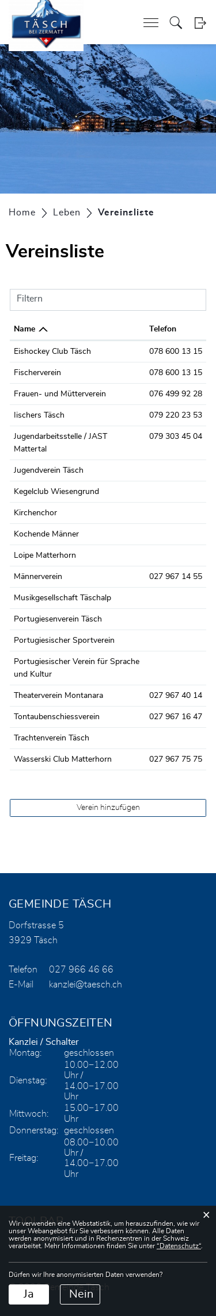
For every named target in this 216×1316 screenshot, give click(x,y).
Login (200, 22)
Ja (29, 1294)
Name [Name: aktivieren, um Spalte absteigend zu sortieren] (24, 329)
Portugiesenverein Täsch (58, 619)
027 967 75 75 (175, 759)
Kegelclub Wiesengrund (56, 492)
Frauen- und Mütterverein (60, 394)
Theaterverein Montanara (58, 696)
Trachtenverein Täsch (51, 738)
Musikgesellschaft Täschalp (62, 598)
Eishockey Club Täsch (52, 352)
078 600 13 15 (175, 352)
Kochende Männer (46, 534)
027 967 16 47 (175, 717)
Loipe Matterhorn (45, 555)
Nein (81, 1294)
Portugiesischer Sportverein (64, 640)
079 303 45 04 (175, 437)
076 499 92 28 (175, 394)
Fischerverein (37, 373)
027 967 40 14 (175, 696)
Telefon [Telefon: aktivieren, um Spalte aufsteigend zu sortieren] (162, 329)
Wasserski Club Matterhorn (63, 759)
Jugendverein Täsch (49, 470)
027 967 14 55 (175, 577)
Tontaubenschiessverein (57, 717)
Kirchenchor (35, 513)
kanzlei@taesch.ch (85, 984)
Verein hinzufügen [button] (108, 808)
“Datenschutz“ (179, 1245)
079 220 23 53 (175, 415)
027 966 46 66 (81, 969)
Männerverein (38, 577)
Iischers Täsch (39, 415)
